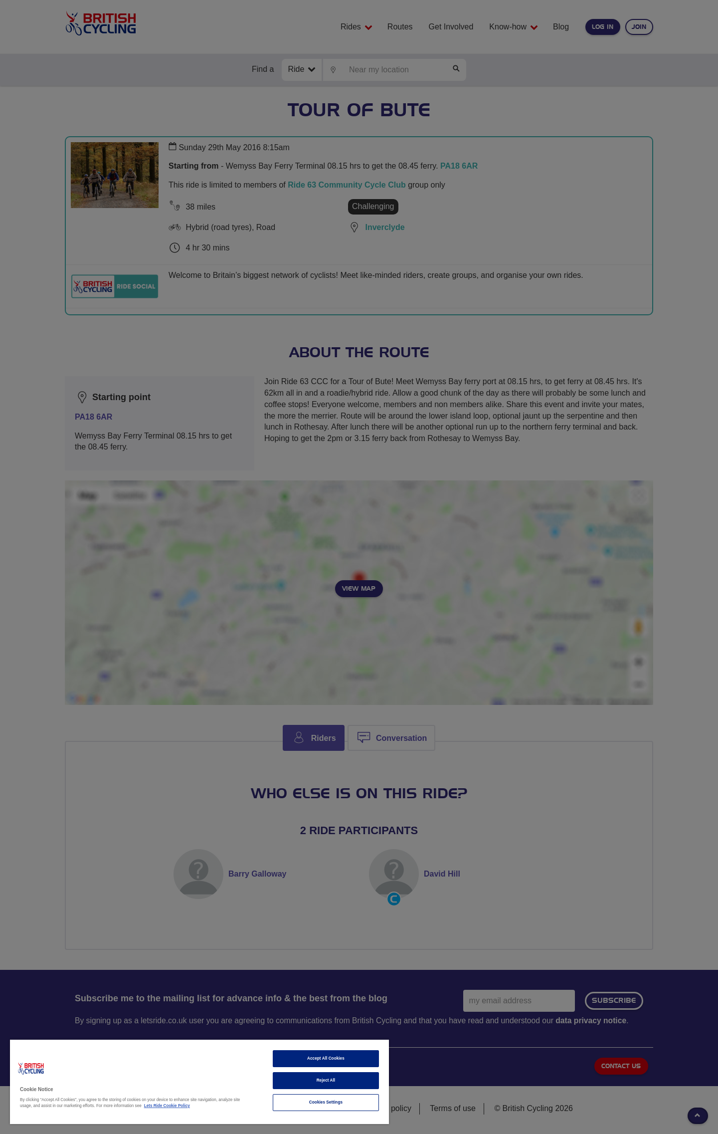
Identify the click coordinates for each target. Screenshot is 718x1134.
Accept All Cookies (326, 1058)
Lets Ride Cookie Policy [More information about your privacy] (167, 1106)
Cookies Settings (326, 1102)
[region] (199, 1082)
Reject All (326, 1080)
